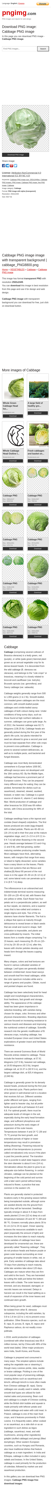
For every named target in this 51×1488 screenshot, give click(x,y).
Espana (21, 3)
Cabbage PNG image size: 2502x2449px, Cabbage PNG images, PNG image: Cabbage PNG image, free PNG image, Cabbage (24, 182)
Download (12, 416)
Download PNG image (16, 155)
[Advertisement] (25, 79)
